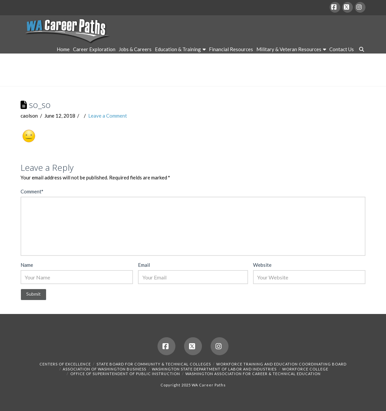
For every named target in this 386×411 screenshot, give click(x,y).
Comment (32, 191)
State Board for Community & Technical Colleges (153, 364)
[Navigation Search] (360, 50)
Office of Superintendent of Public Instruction (125, 373)
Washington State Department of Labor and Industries (214, 369)
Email (144, 265)
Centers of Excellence (65, 364)
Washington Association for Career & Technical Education (253, 373)
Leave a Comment (107, 116)
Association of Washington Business (104, 369)
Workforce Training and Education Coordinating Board (281, 364)
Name (27, 265)
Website (262, 265)
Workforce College (305, 369)
